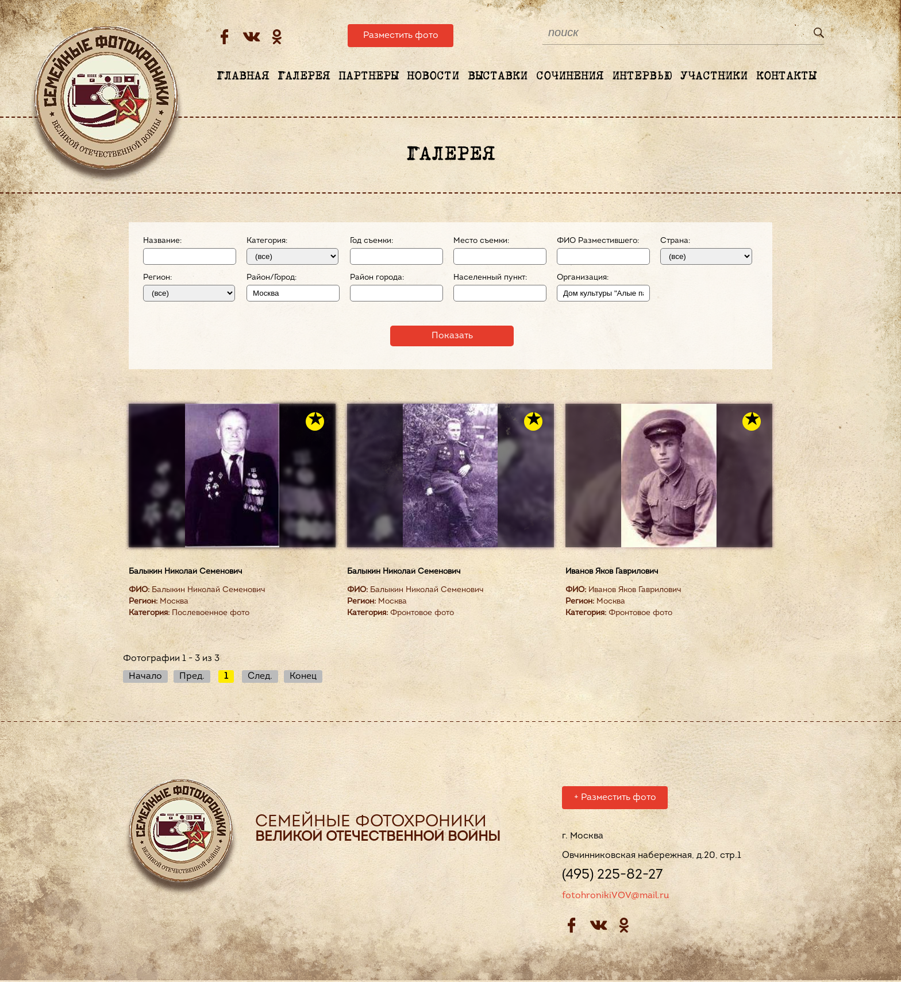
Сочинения (569, 76)
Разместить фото (400, 35)
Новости (433, 76)
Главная (243, 76)
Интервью (642, 76)
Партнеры (368, 76)
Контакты (786, 76)
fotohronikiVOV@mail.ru (615, 897)
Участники (714, 76)
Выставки (497, 76)
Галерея (304, 76)
